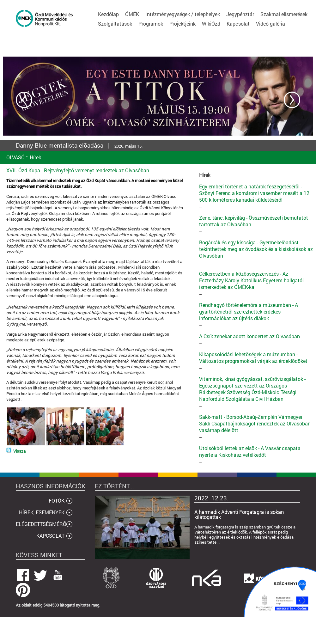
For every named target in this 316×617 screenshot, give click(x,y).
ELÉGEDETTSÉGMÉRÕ (41, 524)
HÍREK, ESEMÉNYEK (41, 512)
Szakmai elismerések (283, 14)
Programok (150, 23)
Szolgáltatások (115, 23)
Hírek (35, 157)
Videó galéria (270, 23)
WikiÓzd (211, 23)
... (256, 196)
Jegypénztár (240, 14)
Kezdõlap (108, 14)
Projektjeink (182, 23)
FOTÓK (56, 500)
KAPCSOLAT (50, 535)
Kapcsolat (238, 23)
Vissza (19, 451)
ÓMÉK (132, 14)
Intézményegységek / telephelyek (182, 14)
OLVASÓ (15, 157)
